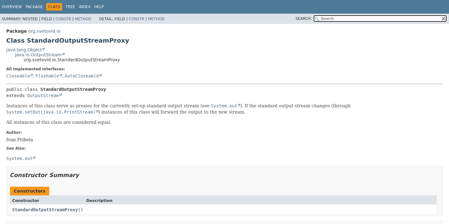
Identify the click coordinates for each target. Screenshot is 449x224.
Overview (12, 7)
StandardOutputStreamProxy (45, 209)
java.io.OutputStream (38, 54)
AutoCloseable (82, 75)
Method (83, 19)
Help (99, 7)
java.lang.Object (24, 49)
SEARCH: (304, 18)
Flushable (47, 75)
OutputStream (43, 95)
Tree (70, 7)
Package (34, 7)
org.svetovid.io (44, 31)
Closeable (18, 75)
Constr (63, 19)
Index (85, 7)
